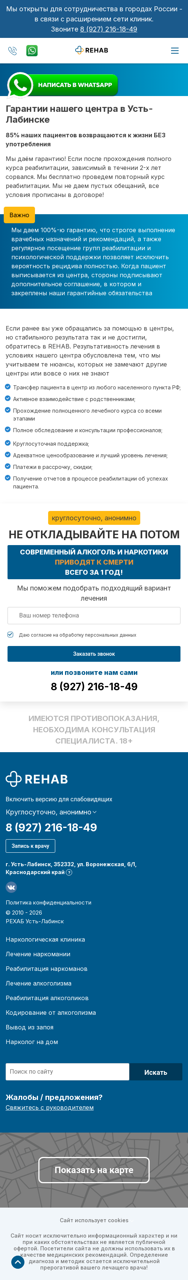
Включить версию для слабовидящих (59, 799)
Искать (155, 1072)
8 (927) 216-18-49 (108, 29)
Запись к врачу (30, 846)
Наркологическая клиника (45, 939)
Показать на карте (94, 1170)
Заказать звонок (94, 654)
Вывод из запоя (29, 1027)
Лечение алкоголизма (38, 983)
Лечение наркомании (38, 954)
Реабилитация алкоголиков (47, 998)
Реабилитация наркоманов (47, 968)
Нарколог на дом (32, 1042)
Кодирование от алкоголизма (51, 1012)
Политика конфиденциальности (48, 902)
